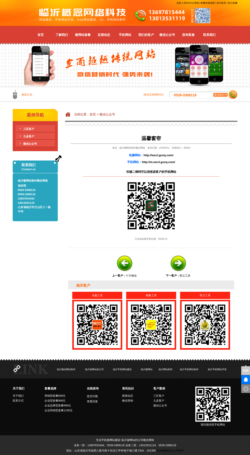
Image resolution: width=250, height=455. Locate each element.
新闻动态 (127, 395)
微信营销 (127, 400)
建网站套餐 (83, 34)
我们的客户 (146, 34)
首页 (41, 34)
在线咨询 (93, 388)
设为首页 (221, 3)
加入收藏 (232, 3)
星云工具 (184, 275)
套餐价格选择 (208, 3)
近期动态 (104, 34)
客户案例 (159, 388)
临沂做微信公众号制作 (170, 450)
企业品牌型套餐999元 (58, 405)
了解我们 (61, 34)
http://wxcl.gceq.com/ (158, 155)
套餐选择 (50, 388)
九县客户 (28, 136)
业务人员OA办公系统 (188, 3)
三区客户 (28, 128)
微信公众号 (167, 34)
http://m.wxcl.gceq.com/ (158, 162)
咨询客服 (188, 34)
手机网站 (125, 34)
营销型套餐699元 (55, 395)
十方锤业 (131, 275)
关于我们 (18, 388)
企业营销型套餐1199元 (58, 410)
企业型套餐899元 (55, 400)
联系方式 (18, 400)
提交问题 (92, 396)
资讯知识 (128, 388)
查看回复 (92, 401)
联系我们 (209, 34)
